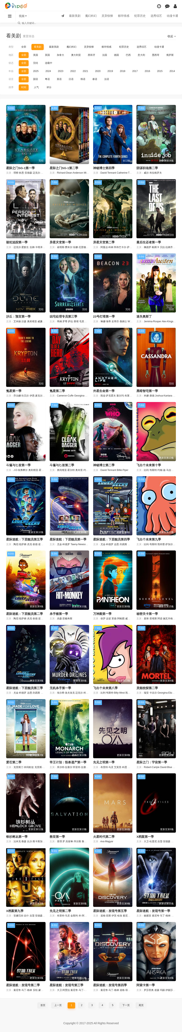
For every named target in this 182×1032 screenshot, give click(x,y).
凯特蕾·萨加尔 (165, 544)
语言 (11, 79)
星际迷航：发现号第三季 (66, 985)
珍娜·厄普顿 (79, 247)
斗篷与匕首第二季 (62, 465)
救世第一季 (57, 836)
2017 (135, 71)
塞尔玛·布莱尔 (124, 395)
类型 (11, 46)
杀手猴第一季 (59, 613)
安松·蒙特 (38, 990)
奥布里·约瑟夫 (83, 470)
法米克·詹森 (19, 841)
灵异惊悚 (107, 16)
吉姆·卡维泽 (36, 247)
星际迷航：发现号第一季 (153, 911)
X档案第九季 (14, 911)
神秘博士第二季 (104, 465)
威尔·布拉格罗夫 (153, 172)
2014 (172, 71)
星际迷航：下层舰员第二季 (24, 613)
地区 (11, 55)
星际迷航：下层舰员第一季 (68, 539)
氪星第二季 (57, 391)
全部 (23, 46)
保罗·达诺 (105, 618)
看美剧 (37, 46)
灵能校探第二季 (147, 688)
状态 (11, 63)
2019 (110, 71)
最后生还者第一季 (148, 242)
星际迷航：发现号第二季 (23, 985)
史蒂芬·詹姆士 (119, 321)
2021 (85, 71)
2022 (73, 71)
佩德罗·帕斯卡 (151, 247)
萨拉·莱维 (73, 321)
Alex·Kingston (169, 321)
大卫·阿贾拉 (63, 990)
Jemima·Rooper (152, 321)
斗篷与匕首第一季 (18, 465)
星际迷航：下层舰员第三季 (24, 688)
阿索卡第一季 (145, 985)
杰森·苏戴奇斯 (64, 618)
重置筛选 (28, 36)
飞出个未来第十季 (148, 465)
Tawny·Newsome (79, 544)
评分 (49, 87)
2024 (48, 71)
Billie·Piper (122, 470)
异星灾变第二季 (104, 242)
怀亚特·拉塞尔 (80, 767)
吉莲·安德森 (163, 841)
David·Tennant (108, 172)
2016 (147, 71)
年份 (11, 71)
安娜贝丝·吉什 (21, 915)
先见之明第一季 (104, 762)
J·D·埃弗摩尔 (20, 470)
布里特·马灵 (106, 767)
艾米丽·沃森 (19, 321)
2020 (97, 71)
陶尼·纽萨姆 (19, 544)
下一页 (126, 1005)
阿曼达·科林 (106, 247)
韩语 (82, 79)
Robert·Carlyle (152, 767)
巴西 (128, 55)
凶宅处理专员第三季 (63, 316)
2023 (60, 71)
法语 (106, 79)
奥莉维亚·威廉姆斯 (37, 321)
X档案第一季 (145, 836)
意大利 (141, 55)
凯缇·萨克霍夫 (108, 395)
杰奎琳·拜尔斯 (73, 841)
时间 (23, 87)
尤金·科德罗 (63, 544)
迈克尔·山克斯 (40, 172)
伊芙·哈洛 (117, 915)
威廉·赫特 (130, 618)
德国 (116, 55)
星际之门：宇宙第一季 (151, 762)
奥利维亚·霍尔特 (37, 470)
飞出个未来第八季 (105, 688)
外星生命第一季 (104, 391)
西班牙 (91, 55)
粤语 (47, 79)
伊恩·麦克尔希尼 (38, 395)
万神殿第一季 (102, 613)
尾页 (141, 1005)
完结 (35, 63)
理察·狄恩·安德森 (22, 172)
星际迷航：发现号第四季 (110, 985)
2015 (160, 71)
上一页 (58, 1005)
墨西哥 (155, 55)
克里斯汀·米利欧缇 (23, 767)
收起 (171, 36)
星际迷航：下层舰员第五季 (24, 539)
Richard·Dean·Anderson (70, 172)
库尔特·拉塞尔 (64, 767)
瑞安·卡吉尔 (150, 692)
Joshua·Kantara (163, 395)
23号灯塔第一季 (104, 316)
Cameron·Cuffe (65, 395)
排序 (11, 87)
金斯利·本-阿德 (78, 915)
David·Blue (166, 767)
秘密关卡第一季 (147, 613)
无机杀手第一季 (60, 688)
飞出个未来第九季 (148, 539)
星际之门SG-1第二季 (64, 168)
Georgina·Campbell (84, 395)
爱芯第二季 (13, 762)
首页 (42, 1005)
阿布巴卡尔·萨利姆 (124, 247)
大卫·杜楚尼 (150, 841)
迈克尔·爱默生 (21, 247)
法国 (104, 55)
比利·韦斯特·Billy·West (112, 692)
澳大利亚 (76, 55)
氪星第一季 (13, 391)
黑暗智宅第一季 (147, 391)
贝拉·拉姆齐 (166, 247)
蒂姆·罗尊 (62, 321)
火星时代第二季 (104, 836)
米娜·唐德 (149, 395)
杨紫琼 (147, 915)
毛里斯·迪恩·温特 (88, 321)
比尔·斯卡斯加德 (36, 841)
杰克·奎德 (32, 544)
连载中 (48, 63)
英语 (59, 79)
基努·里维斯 (150, 618)
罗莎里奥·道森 (151, 990)
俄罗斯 (170, 55)
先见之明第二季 (60, 911)
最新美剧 (74, 16)
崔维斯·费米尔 (64, 247)
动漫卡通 (172, 16)
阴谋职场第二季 (147, 168)
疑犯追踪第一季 (17, 242)
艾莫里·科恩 (120, 767)
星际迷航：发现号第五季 (110, 911)
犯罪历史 (139, 16)
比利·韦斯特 (150, 470)
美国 (35, 55)
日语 (71, 79)
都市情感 (123, 16)
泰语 (94, 79)
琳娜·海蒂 (105, 321)
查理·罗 (61, 841)
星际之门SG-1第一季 (20, 168)
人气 (36, 87)
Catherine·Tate (125, 172)
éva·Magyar (106, 841)
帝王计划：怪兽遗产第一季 (68, 762)
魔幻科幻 (90, 16)
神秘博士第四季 (104, 168)
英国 (47, 55)
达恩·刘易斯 (120, 544)
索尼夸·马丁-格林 (132, 915)
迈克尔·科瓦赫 (83, 692)
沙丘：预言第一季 (18, 316)
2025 (36, 71)
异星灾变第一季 (60, 242)
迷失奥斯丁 (144, 316)
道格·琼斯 (105, 915)
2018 (122, 71)
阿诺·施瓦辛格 (165, 618)
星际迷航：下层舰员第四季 (111, 539)
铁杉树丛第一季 (17, 836)
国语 (35, 79)
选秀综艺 (156, 16)
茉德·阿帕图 (118, 618)
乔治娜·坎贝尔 (21, 395)
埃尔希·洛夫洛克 (66, 692)
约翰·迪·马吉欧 (165, 470)
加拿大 (60, 55)
